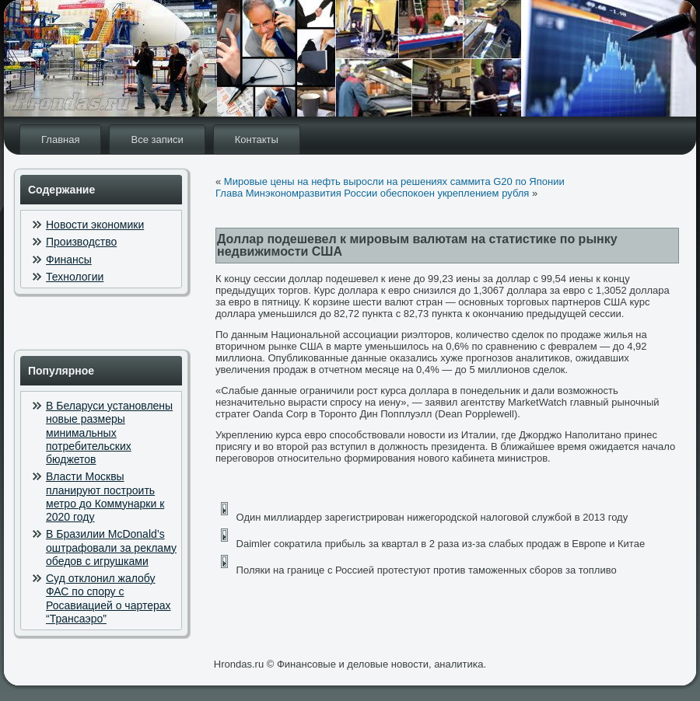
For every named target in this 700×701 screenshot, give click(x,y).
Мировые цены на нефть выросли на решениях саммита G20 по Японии (394, 181)
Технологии (74, 276)
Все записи (157, 139)
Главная (60, 139)
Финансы (69, 259)
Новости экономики (95, 224)
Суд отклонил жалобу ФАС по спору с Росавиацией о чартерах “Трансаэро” (108, 598)
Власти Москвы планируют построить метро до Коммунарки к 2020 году (105, 496)
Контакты (256, 139)
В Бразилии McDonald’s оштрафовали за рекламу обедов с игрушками (111, 547)
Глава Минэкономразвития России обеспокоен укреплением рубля (372, 193)
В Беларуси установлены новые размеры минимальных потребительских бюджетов (109, 432)
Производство (81, 241)
